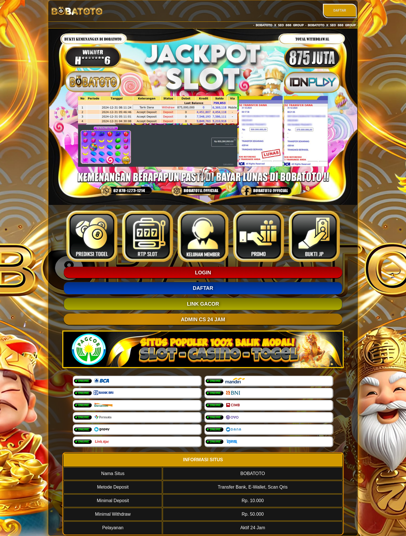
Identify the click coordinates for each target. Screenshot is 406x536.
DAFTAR (339, 10)
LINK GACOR (203, 304)
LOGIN (203, 272)
